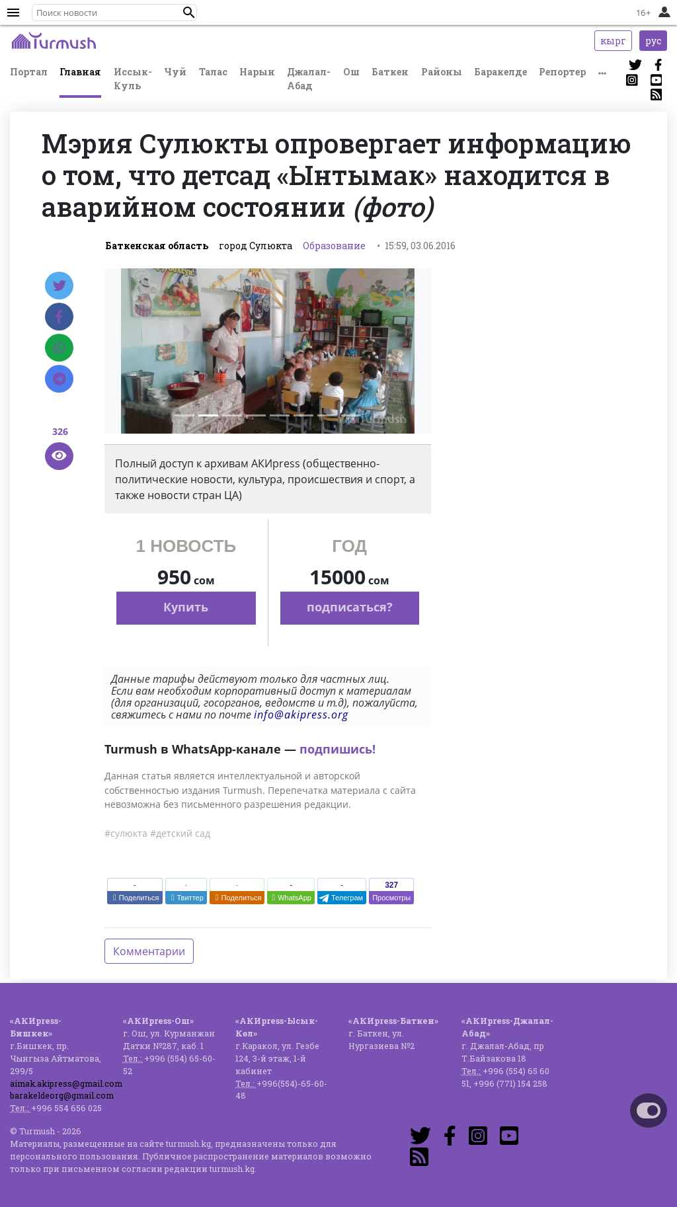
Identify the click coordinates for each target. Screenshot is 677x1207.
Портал (29, 71)
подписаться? (350, 607)
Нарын (257, 71)
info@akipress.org (301, 714)
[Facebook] (59, 317)
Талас (213, 71)
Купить (185, 607)
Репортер (562, 71)
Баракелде (500, 71)
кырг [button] (613, 40)
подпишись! (337, 749)
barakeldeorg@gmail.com (62, 1095)
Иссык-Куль (133, 78)
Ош (351, 71)
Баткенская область (156, 245)
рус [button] (653, 40)
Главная (80, 71)
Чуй (175, 71)
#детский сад (180, 833)
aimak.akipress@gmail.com (66, 1083)
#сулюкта (125, 833)
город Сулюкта (255, 245)
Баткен (390, 71)
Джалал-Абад (309, 78)
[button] (189, 12)
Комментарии (149, 951)
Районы (441, 71)
